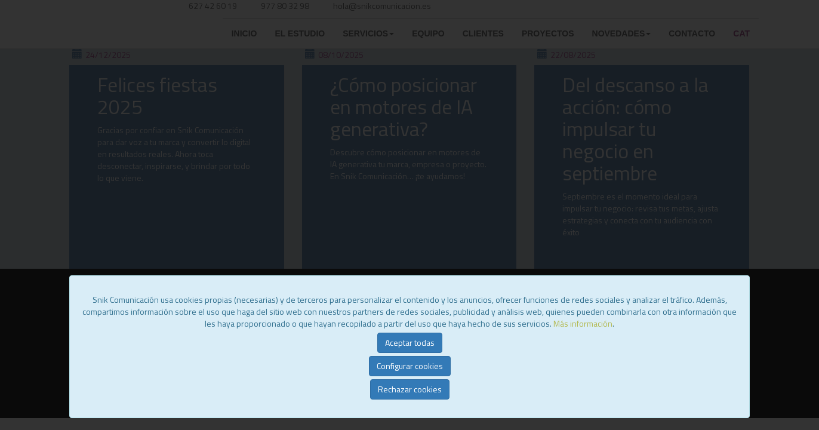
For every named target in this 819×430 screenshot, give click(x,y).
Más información (582, 323)
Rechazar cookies (410, 389)
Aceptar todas (410, 342)
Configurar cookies (410, 366)
